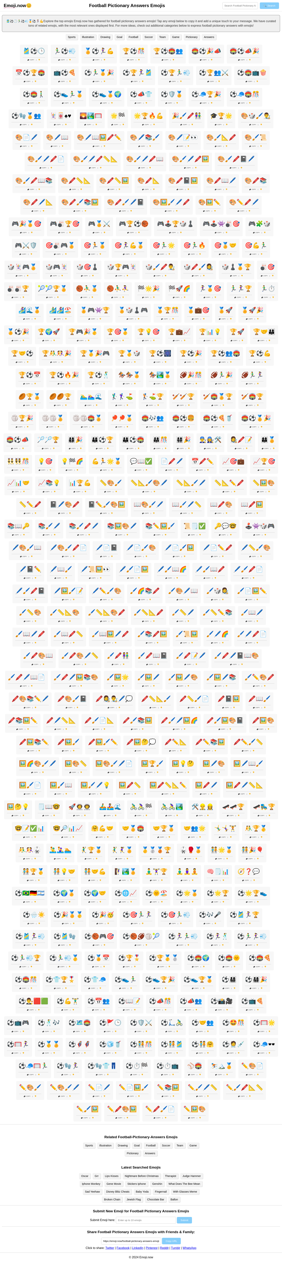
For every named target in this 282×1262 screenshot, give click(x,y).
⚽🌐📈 (125, 893)
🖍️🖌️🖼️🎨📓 (225, 720)
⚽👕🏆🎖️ (60, 979)
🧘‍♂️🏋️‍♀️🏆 (156, 871)
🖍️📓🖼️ (229, 698)
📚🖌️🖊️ (49, 526)
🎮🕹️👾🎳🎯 (221, 223)
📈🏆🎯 (264, 461)
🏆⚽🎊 (133, 51)
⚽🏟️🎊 (26, 979)
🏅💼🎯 (198, 310)
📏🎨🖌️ (111, 482)
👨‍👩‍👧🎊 (160, 439)
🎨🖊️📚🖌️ (145, 137)
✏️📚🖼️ (168, 1087)
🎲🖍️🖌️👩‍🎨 (198, 267)
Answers (209, 37)
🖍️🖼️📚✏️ (34, 742)
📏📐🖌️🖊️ (191, 482)
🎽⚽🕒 (34, 51)
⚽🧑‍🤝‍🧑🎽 (172, 1044)
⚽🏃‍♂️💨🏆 (26, 958)
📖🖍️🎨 (221, 504)
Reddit (164, 1248)
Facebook (123, 1248)
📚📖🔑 (18, 526)
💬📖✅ (141, 461)
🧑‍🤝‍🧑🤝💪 (95, 871)
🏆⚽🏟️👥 (168, 51)
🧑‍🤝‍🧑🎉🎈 (252, 850)
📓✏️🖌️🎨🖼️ (106, 504)
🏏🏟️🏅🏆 (218, 396)
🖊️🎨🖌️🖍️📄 (68, 547)
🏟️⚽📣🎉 (244, 51)
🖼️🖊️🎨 (214, 763)
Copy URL (171, 1241)
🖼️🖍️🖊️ (206, 785)
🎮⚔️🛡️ (26, 245)
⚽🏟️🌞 (229, 958)
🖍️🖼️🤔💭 (141, 742)
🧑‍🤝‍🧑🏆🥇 (33, 871)
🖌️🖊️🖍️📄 (252, 634)
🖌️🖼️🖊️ (148, 677)
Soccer (149, 37)
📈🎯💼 (233, 461)
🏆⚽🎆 (160, 353)
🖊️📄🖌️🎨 (141, 547)
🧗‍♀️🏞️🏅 (125, 871)
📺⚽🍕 (64, 72)
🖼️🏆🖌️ (152, 763)
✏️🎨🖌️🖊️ (65, 1087)
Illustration (88, 37)
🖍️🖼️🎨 (263, 720)
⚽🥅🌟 (264, 1022)
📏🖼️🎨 (263, 482)
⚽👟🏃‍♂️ (125, 979)
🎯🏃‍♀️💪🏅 (129, 245)
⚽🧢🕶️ (264, 1044)
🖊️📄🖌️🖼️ (179, 547)
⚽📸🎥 (221, 1001)
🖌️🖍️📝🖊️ (191, 655)
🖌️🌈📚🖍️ (145, 590)
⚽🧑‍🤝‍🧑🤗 (202, 1044)
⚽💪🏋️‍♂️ (68, 1001)
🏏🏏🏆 (183, 396)
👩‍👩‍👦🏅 (268, 439)
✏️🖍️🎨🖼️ (122, 1109)
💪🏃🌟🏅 (107, 461)
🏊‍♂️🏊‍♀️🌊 (91, 396)
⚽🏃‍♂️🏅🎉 (99, 72)
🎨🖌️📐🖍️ (221, 137)
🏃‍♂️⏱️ (267, 288)
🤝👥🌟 (194, 828)
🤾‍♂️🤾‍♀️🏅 (122, 850)
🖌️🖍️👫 (118, 655)
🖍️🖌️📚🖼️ (137, 720)
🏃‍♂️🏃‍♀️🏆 (241, 288)
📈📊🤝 (18, 482)
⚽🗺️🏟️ (79, 1022)
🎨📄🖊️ (26, 137)
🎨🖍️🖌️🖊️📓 (125, 202)
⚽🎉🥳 (103, 914)
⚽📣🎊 (160, 1001)
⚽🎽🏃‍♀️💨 (30, 936)
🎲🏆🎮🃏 (122, 267)
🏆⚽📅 (29, 375)
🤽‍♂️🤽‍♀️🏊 (60, 850)
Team (162, 37)
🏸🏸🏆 (48, 439)
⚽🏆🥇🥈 (164, 958)
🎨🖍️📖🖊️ (221, 180)
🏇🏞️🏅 (160, 375)
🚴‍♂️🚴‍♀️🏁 (141, 806)
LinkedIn (138, 1248)
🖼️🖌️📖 (61, 785)
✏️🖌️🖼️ (87, 1109)
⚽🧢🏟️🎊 (244, 94)
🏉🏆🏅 (29, 396)
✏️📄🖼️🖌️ (134, 1087)
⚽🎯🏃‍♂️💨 (175, 914)
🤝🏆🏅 (164, 828)
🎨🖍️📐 (148, 180)
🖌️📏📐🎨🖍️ (106, 612)
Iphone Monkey (91, 1183)
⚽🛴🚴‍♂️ (172, 1022)
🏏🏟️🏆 (252, 396)
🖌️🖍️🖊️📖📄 (26, 677)
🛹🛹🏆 (233, 806)
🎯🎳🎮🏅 (60, 245)
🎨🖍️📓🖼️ (183, 180)
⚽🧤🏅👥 (26, 115)
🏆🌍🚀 (49, 331)
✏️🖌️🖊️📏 (203, 1087)
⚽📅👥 (98, 1001)
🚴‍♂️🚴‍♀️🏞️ (172, 806)
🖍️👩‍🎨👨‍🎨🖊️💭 (114, 698)
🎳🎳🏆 (18, 288)
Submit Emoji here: (102, 1220)
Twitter (109, 1248)
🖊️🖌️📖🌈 (172, 569)
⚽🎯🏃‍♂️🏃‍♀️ (137, 914)
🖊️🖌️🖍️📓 (30, 590)
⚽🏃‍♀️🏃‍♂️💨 (183, 936)
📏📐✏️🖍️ (229, 482)
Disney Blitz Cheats (118, 1191)
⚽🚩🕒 (110, 1022)
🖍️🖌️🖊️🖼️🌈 (179, 720)
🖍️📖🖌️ (259, 698)
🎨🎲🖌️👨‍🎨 (256, 115)
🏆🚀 (237, 331)
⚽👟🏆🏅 (198, 979)
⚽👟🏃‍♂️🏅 (68, 94)
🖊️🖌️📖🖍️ (210, 569)
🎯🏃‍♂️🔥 (194, 245)
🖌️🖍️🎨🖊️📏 (80, 655)
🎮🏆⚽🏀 (134, 223)
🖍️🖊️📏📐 (61, 720)
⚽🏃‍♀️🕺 (217, 936)
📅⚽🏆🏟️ (30, 72)
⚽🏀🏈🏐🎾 (141, 936)
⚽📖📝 (129, 1001)
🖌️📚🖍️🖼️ (152, 634)
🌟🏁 (117, 115)
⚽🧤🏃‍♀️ (68, 1065)
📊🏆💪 (80, 482)
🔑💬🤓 (225, 526)
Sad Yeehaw (92, 1191)
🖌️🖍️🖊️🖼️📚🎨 (75, 677)
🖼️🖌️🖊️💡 (95, 785)
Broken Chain (112, 1199)
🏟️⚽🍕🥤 (218, 418)
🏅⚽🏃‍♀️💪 (99, 51)
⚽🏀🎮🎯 (99, 936)
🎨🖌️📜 (256, 137)
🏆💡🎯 (148, 331)
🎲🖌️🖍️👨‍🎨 (160, 267)
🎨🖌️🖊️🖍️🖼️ (190, 159)
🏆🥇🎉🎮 (95, 353)
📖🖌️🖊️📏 (187, 504)
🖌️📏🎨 (30, 612)
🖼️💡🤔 (183, 763)
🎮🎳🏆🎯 (65, 223)
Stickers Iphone (136, 1183)
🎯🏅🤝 (225, 245)
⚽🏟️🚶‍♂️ (34, 94)
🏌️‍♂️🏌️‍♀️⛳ (122, 396)
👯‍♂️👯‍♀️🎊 (18, 461)
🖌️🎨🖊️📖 (183, 590)
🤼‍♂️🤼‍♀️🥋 (29, 850)
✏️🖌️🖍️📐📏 (244, 1087)
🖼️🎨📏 (76, 763)
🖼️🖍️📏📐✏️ (168, 785)
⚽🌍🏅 (64, 893)
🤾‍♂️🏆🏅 (91, 850)
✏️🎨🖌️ (30, 1087)
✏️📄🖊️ (99, 1087)
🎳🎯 (267, 267)
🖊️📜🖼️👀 (95, 569)
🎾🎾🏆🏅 (52, 288)
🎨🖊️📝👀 (183, 137)
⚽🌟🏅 (187, 893)
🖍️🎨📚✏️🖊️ (30, 698)
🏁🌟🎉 (148, 288)
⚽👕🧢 (95, 979)
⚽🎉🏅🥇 (68, 914)
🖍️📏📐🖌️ (156, 698)
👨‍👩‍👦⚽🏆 (102, 439)
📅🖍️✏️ (202, 461)
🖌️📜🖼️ (187, 634)
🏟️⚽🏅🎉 (256, 418)
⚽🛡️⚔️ (141, 1022)
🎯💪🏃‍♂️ (256, 245)
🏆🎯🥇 (118, 331)
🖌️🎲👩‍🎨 (217, 590)
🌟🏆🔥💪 (148, 115)
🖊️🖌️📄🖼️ (134, 569)
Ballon (174, 1199)
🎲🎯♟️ (87, 267)
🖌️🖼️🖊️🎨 (183, 677)
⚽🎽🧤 (64, 936)
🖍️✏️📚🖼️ (210, 742)
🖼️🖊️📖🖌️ (248, 763)
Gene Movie (114, 1183)
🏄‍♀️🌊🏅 (29, 310)
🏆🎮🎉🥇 (83, 331)
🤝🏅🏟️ (133, 828)
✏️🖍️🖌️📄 (160, 1109)
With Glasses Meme (185, 1191)
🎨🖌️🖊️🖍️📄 (46, 159)
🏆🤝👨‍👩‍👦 (264, 331)
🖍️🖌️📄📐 (99, 720)
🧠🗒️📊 (218, 871)
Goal (119, 37)
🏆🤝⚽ (22, 353)
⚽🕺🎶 (49, 1022)
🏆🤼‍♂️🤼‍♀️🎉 (57, 353)
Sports (72, 37)
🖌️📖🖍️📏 (68, 634)
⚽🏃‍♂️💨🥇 (64, 958)
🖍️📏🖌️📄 (194, 698)
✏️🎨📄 (252, 1065)
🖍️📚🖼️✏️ (23, 720)
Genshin (157, 1183)
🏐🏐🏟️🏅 (87, 418)
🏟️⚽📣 (17, 439)
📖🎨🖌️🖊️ (148, 504)
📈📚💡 (49, 482)
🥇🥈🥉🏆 (156, 850)
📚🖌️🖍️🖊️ (84, 526)
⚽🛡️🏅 (172, 94)
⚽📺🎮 (18, 1022)
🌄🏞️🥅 (91, 115)
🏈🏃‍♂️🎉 (221, 375)
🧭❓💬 (248, 871)
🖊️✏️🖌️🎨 (107, 590)
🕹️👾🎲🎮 (260, 526)
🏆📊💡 (210, 331)
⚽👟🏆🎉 (160, 979)
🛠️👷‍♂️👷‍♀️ (202, 806)
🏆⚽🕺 (98, 375)
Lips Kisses (112, 1176)
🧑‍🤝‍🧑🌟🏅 (221, 850)
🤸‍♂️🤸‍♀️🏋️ (225, 828)
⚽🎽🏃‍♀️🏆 (244, 914)
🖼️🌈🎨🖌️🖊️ (37, 763)
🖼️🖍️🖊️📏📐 (244, 785)
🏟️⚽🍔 (183, 418)
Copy (31, 60)
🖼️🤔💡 (18, 806)
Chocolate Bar (155, 1199)
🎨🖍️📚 (256, 180)
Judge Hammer (191, 1176)
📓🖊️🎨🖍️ (65, 504)
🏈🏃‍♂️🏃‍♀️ (252, 375)
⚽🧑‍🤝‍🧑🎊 (141, 1044)
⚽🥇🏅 (49, 1044)
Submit (184, 1220)
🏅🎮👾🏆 (95, 310)
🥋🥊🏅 (191, 850)
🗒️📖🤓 (49, 806)
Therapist (170, 1176)
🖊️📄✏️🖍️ (217, 547)
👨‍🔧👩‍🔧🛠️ (210, 439)
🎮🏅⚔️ (99, 223)
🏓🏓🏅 (122, 418)
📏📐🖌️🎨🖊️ (149, 482)
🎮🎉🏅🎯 (26, 223)
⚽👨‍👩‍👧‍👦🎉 (256, 979)
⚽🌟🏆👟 (252, 893)
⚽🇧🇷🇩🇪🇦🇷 (30, 893)
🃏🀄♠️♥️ (60, 115)
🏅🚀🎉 (252, 310)
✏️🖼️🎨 (194, 1109)
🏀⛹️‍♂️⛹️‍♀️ (118, 288)
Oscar (84, 1176)
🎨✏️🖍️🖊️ (244, 202)
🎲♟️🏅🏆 (236, 267)
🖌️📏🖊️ (183, 612)
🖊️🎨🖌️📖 (26, 547)
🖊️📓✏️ (30, 569)
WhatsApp (189, 1248)
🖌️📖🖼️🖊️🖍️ (110, 634)
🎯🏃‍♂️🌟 (164, 245)
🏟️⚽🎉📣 (206, 51)
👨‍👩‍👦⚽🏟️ (133, 439)
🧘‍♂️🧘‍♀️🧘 (187, 871)
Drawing (105, 37)
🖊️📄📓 (106, 547)
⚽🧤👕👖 (102, 1065)
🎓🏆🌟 (221, 115)
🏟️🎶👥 (152, 418)
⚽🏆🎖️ (129, 958)
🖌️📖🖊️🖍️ (30, 634)
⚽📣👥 (191, 1001)
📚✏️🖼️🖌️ (160, 526)
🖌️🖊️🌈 (217, 634)
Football (133, 37)
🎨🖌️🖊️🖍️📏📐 (95, 159)
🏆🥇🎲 (129, 353)
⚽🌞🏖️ (156, 893)
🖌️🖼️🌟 (118, 677)
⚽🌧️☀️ (34, 914)
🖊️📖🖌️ (61, 569)
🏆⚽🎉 (191, 353)
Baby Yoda (142, 1191)
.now (15, 5)
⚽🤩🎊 (233, 1022)
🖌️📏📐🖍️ (148, 612)
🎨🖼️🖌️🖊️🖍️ (171, 202)
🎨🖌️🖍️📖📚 (34, 180)
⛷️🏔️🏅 (221, 1065)
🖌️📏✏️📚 (217, 612)
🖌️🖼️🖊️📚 (221, 677)
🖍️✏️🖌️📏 (248, 742)
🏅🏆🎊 (167, 310)
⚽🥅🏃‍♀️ (18, 1044)
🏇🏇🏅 (129, 375)
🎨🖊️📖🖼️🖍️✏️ (99, 137)
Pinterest (151, 1248)
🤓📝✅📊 (30, 828)
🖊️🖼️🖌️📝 (68, 590)
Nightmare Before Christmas (142, 1176)
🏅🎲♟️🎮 (133, 310)
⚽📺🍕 (252, 1001)
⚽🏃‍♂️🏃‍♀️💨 (252, 936)
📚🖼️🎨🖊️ (122, 526)
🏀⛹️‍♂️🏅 (87, 288)
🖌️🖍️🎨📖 (38, 655)
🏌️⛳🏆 (152, 396)
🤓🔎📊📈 (68, 828)
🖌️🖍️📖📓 (153, 655)
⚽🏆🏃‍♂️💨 (175, 72)
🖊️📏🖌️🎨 (256, 547)
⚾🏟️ (194, 1065)
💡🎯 (45, 461)
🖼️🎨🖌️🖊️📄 (114, 763)
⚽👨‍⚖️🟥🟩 (33, 1001)
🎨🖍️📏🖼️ (114, 180)
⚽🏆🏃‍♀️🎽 (137, 72)
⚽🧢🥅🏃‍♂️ (33, 1065)
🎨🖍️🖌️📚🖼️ (80, 202)
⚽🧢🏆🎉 (206, 94)
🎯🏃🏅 (95, 245)
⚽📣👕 (141, 94)
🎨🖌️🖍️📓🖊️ (236, 159)
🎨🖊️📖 (57, 137)
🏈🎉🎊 (191, 375)
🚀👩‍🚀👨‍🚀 (79, 806)
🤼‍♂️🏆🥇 (256, 828)
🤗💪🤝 (102, 828)
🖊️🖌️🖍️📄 (248, 569)
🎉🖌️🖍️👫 (187, 115)
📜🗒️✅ (194, 526)
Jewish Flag (134, 1199)
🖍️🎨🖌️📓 (72, 698)
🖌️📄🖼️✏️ (252, 590)
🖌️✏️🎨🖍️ (259, 677)
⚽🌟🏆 (218, 893)
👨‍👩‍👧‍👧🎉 (183, 439)
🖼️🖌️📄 (30, 785)
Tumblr (175, 1248)
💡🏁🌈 (72, 461)
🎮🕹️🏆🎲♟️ (175, 223)
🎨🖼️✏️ (209, 202)
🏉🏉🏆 (60, 396)
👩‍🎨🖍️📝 (241, 439)
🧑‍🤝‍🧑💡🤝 (64, 871)
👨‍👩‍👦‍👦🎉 (75, 439)
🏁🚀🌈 (179, 288)
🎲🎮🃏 (56, 267)
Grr (97, 1176)
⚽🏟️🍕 (260, 958)
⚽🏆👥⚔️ (214, 72)
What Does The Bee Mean (184, 1183)
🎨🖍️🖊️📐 (38, 202)
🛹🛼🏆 (264, 806)
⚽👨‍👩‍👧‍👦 (229, 979)
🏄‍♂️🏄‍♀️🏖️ (60, 310)
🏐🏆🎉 (22, 418)
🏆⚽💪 (260, 353)
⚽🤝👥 (202, 1022)
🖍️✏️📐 (175, 742)
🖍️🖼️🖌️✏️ (103, 742)
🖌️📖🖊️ (252, 612)
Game (175, 37)
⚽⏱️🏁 (137, 1065)
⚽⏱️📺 (167, 1065)
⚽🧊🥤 (110, 1044)
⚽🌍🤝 (95, 893)
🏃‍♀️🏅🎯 (210, 288)
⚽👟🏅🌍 (107, 94)
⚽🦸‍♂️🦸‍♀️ (79, 1044)
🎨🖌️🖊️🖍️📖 (144, 159)
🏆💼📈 (179, 331)
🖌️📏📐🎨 (65, 612)
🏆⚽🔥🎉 (64, 375)
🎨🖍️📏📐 (76, 180)
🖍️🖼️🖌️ (68, 742)
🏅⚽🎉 (18, 331)
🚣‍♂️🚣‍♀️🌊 (110, 806)
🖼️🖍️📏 (130, 785)
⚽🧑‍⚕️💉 (233, 1044)
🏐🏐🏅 (53, 418)
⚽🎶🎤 (210, 914)
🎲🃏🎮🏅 (22, 267)
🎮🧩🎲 (259, 223)
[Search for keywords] (240, 5)
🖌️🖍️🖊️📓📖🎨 (236, 655)
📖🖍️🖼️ (252, 504)
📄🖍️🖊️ (172, 461)
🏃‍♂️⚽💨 (64, 51)
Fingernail (161, 1191)
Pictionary (192, 37)
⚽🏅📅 (98, 958)
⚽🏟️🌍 (198, 958)
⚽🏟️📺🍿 (252, 72)
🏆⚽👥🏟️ (225, 353)
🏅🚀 (225, 310)
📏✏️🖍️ (30, 504)
